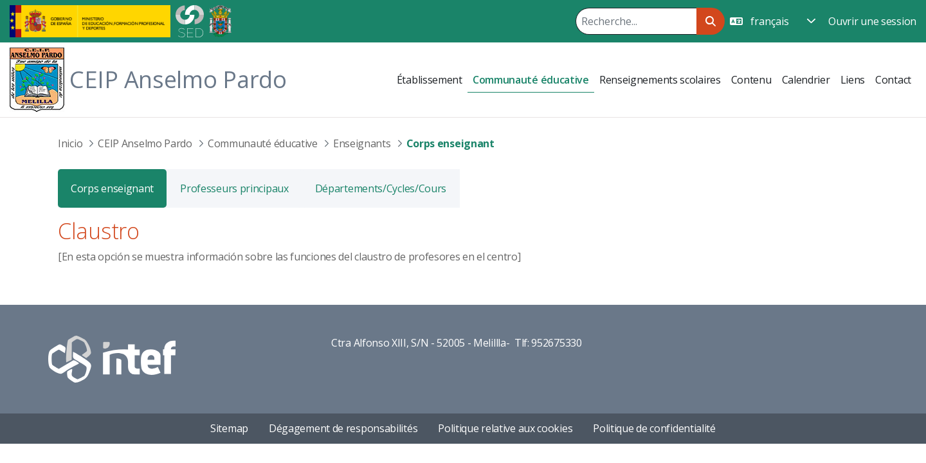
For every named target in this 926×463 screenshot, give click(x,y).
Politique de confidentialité (654, 428)
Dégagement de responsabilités (343, 428)
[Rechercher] (636, 21)
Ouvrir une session (872, 21)
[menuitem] (430, 80)
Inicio (70, 143)
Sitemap (229, 428)
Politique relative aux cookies (505, 428)
